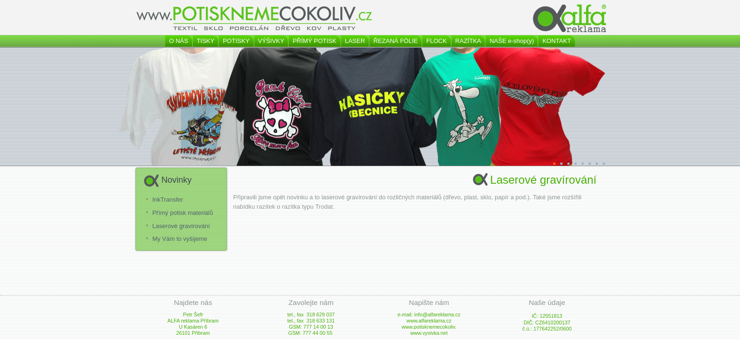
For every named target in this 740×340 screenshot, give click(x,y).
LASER (355, 40)
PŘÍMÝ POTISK (314, 40)
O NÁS (178, 40)
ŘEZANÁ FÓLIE (395, 40)
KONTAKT (556, 40)
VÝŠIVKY (271, 40)
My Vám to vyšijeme (179, 238)
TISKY (206, 40)
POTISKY (236, 40)
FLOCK (436, 40)
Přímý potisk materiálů (182, 212)
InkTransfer (167, 199)
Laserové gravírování (181, 226)
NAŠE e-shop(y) (511, 40)
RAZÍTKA (468, 40)
